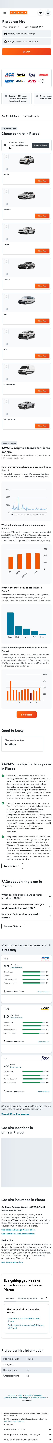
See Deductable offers (12, 1262)
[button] (5, 12)
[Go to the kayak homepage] (18, 12)
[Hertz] (45, 1008)
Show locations (43, 992)
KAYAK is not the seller (28, 1429)
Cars (20, 1395)
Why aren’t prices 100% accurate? (28, 1439)
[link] (27, 714)
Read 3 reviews (16, 1018)
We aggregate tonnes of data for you (28, 1434)
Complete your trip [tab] (27, 1298)
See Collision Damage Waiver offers (18, 1229)
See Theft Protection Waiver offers (18, 1233)
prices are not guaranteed (14, 1421)
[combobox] (11, 26)
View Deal (42, 181)
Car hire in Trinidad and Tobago (16, 1398)
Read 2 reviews (16, 967)
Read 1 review (15, 1067)
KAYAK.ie (11, 1395)
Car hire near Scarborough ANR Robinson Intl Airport (26, 1326)
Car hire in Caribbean (33, 1395)
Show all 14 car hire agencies (15, 1114)
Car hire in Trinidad (38, 1398)
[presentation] (50, 945)
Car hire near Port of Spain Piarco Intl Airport (24, 1319)
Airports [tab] (10, 1298)
